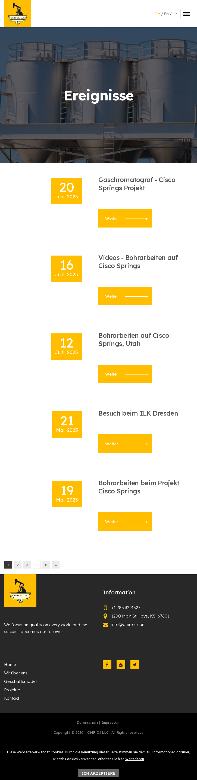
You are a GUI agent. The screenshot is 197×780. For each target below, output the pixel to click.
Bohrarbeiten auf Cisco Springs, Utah (133, 339)
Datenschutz (87, 722)
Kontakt (11, 698)
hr (175, 13)
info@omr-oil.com (128, 624)
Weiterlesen (134, 759)
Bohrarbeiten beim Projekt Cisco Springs (138, 487)
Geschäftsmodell (20, 681)
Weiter (126, 218)
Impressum (110, 722)
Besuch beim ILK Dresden (138, 413)
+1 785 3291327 (125, 607)
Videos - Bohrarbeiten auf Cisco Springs (138, 261)
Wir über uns (15, 672)
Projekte (12, 689)
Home (10, 664)
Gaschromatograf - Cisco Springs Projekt (136, 184)
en (166, 13)
